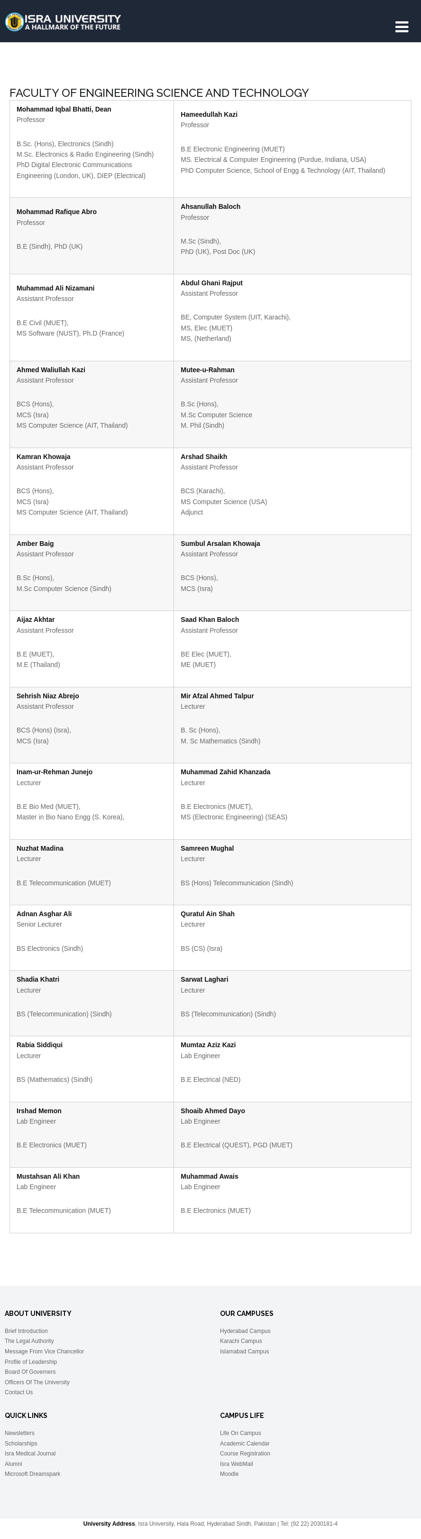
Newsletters (20, 1433)
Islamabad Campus (244, 1351)
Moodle (229, 1474)
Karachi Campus (241, 1341)
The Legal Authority (29, 1341)
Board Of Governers (30, 1372)
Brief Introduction (26, 1331)
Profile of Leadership (31, 1362)
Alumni (13, 1464)
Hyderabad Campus (245, 1331)
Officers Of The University (37, 1382)
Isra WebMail (236, 1464)
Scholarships (21, 1443)
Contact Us (19, 1392)
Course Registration (245, 1453)
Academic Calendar (245, 1443)
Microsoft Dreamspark (32, 1474)
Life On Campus (240, 1433)
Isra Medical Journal (30, 1453)
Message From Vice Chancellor (44, 1351)
